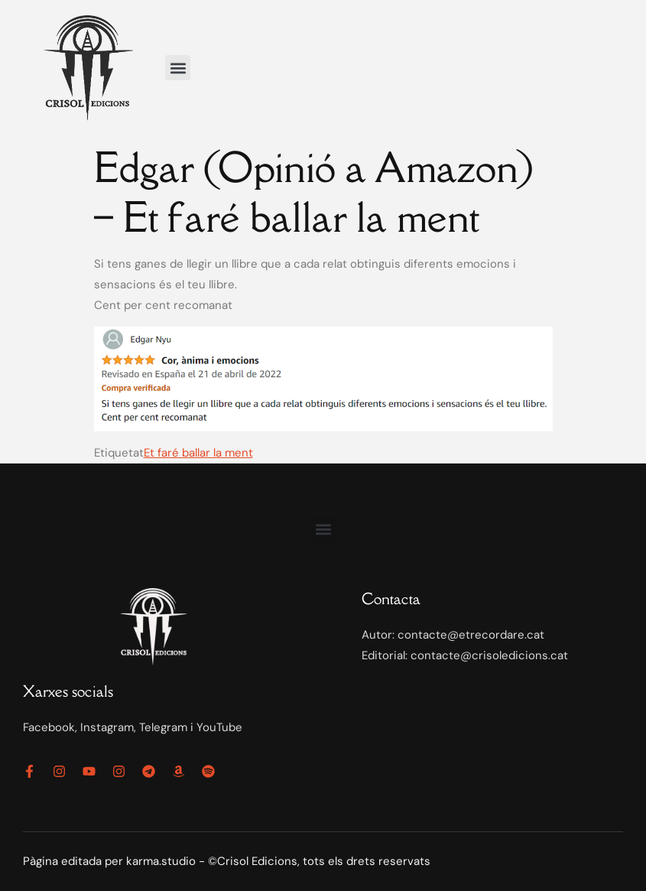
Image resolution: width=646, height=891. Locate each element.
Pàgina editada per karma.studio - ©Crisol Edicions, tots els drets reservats (226, 861)
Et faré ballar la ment (198, 452)
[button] (177, 67)
